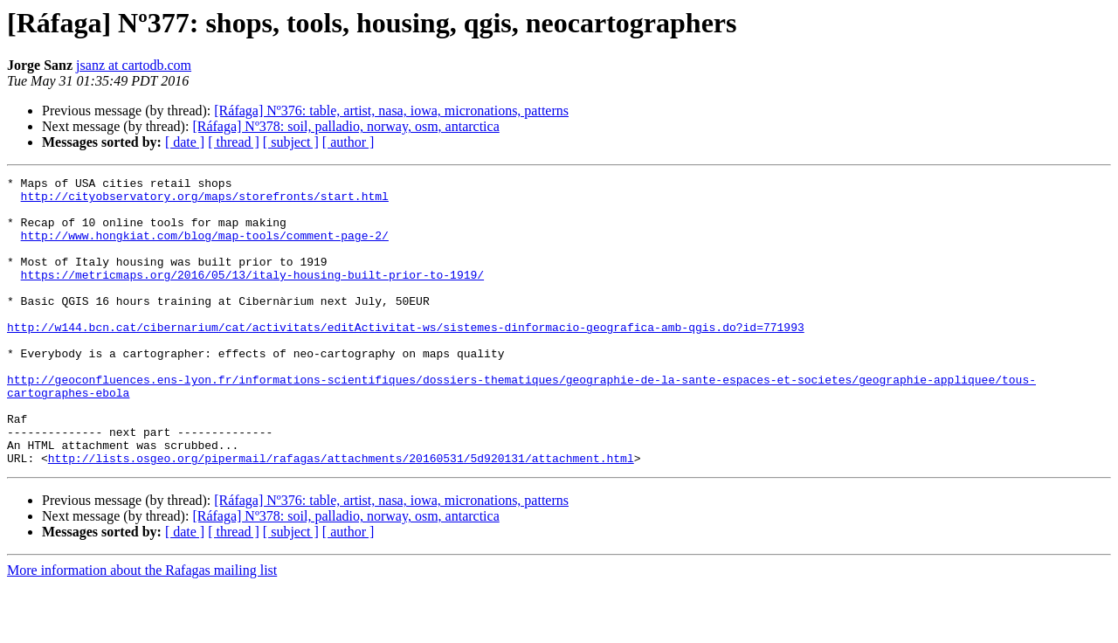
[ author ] (348, 142)
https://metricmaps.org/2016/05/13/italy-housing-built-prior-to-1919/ (252, 295)
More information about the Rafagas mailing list (142, 627)
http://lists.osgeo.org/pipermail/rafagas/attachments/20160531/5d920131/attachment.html (341, 515)
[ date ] (184, 142)
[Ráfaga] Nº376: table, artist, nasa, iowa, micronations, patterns (391, 110)
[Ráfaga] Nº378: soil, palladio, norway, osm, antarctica (345, 126)
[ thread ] (233, 142)
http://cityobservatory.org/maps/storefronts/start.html (205, 201)
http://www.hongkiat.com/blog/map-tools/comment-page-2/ (205, 248)
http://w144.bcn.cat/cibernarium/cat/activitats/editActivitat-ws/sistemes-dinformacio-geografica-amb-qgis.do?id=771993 (405, 358)
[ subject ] (291, 142)
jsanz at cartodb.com (133, 65)
